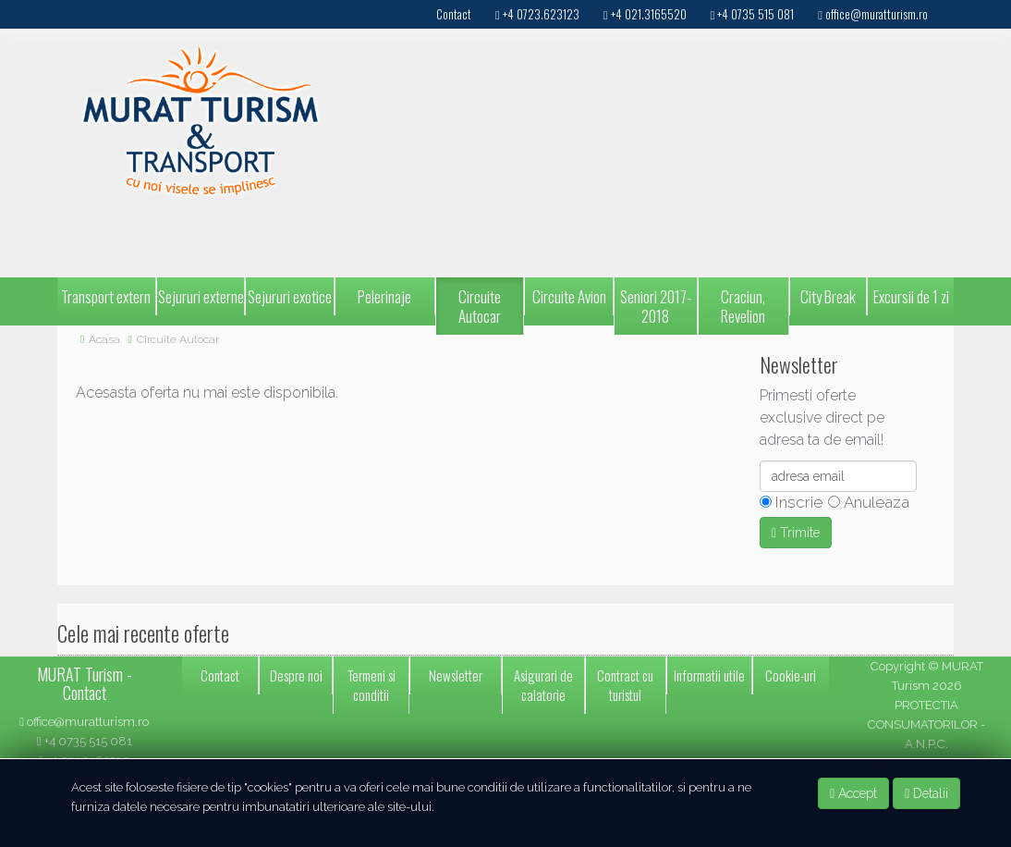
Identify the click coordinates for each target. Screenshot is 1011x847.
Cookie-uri (790, 675)
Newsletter (455, 675)
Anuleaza (874, 502)
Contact (220, 675)
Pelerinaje (384, 296)
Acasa (104, 339)
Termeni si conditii (371, 685)
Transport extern (106, 296)
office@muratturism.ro (84, 722)
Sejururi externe (201, 296)
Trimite (796, 532)
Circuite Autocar (479, 306)
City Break (828, 296)
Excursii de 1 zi (911, 296)
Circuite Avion (569, 296)
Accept (853, 793)
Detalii (926, 793)
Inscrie (797, 502)
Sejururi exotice (290, 296)
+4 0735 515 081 (84, 741)
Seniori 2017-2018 (655, 306)
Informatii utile (709, 675)
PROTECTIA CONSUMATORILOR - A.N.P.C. (926, 724)
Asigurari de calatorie (543, 685)
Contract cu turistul (625, 685)
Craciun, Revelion (743, 306)
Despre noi (296, 675)
